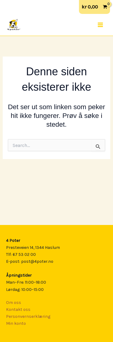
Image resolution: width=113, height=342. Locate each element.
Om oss (13, 302)
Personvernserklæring (28, 316)
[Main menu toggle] (100, 24)
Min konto (16, 323)
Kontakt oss (18, 309)
